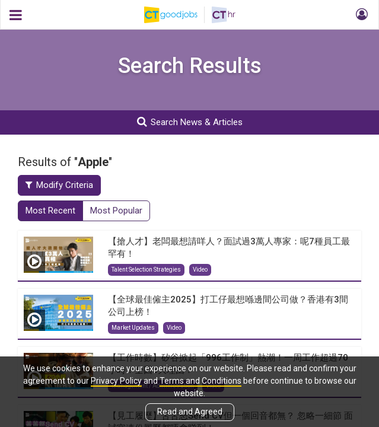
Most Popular (116, 210)
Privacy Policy (116, 380)
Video (200, 269)
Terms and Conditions (200, 380)
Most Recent (50, 210)
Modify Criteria (59, 185)
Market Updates (133, 327)
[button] (360, 15)
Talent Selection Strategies (146, 269)
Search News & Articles (190, 122)
